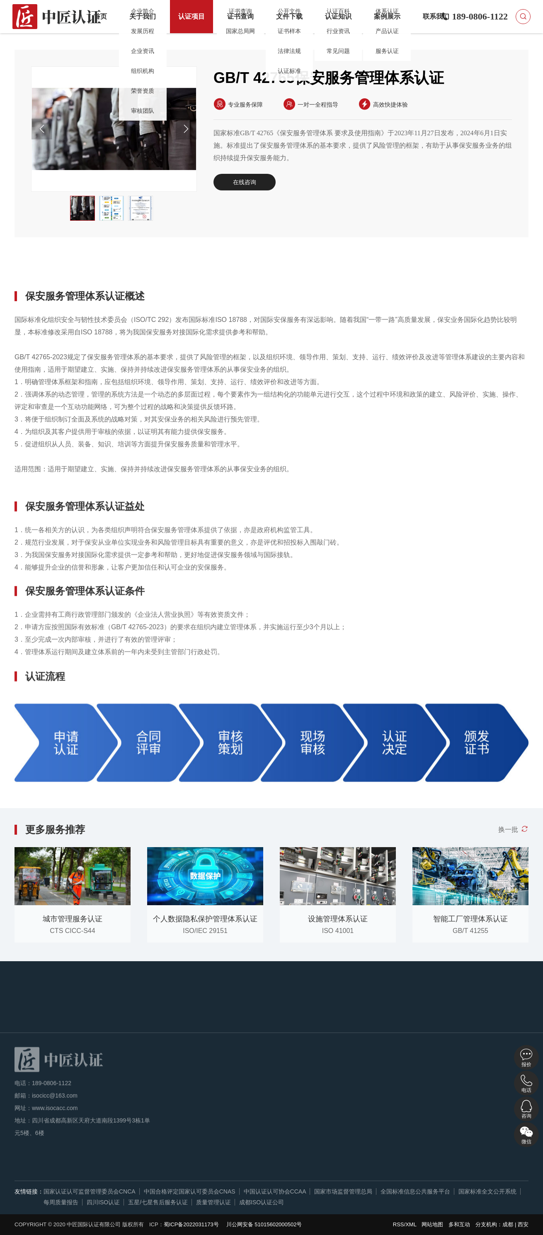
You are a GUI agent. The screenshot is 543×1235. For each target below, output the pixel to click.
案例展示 (387, 16)
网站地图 (432, 1224)
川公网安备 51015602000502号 (264, 1224)
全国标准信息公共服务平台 (415, 1191)
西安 (523, 1224)
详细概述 (40, 266)
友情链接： (29, 1191)
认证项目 (191, 16)
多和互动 (459, 1224)
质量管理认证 (213, 1202)
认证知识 (338, 16)
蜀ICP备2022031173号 (191, 1224)
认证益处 (90, 266)
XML (410, 1224)
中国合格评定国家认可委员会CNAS (189, 1191)
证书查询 (240, 16)
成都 (507, 1224)
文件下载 (289, 16)
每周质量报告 (61, 1202)
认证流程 (191, 266)
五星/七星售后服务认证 (158, 1202)
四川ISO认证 (103, 1202)
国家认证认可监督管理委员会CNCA (90, 1191)
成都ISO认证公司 (261, 1202)
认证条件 (141, 266)
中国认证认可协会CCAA (275, 1191)
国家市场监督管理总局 (343, 1191)
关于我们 (142, 16)
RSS (398, 1224)
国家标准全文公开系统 (487, 1191)
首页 (100, 16)
